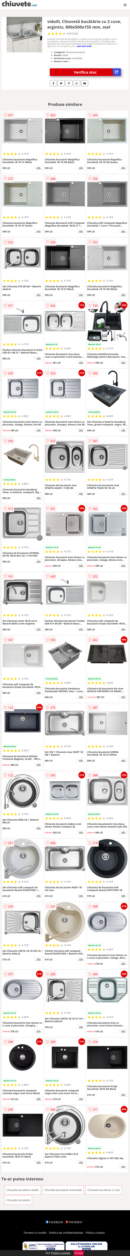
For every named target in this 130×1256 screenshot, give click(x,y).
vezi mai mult (84, 46)
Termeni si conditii (35, 1233)
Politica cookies (95, 1233)
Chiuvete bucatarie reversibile (63, 1190)
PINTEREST (74, 1222)
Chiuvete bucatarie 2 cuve (103, 1190)
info (39, 167)
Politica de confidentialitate (66, 1233)
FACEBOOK (54, 1222)
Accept (78, 1253)
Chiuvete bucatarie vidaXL (22, 1190)
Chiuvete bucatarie (18, 1200)
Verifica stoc (97, 72)
